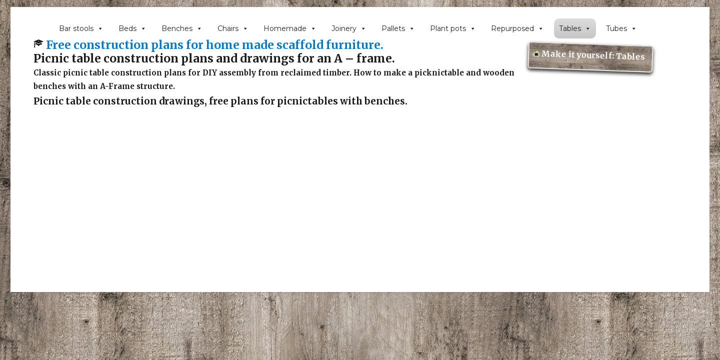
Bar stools (81, 28)
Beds (132, 28)
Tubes (621, 28)
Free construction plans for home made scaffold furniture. (215, 45)
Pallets (398, 28)
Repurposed (517, 28)
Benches (182, 28)
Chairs (233, 28)
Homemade (290, 28)
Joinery (349, 28)
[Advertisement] (360, 223)
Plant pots (453, 28)
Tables (575, 28)
